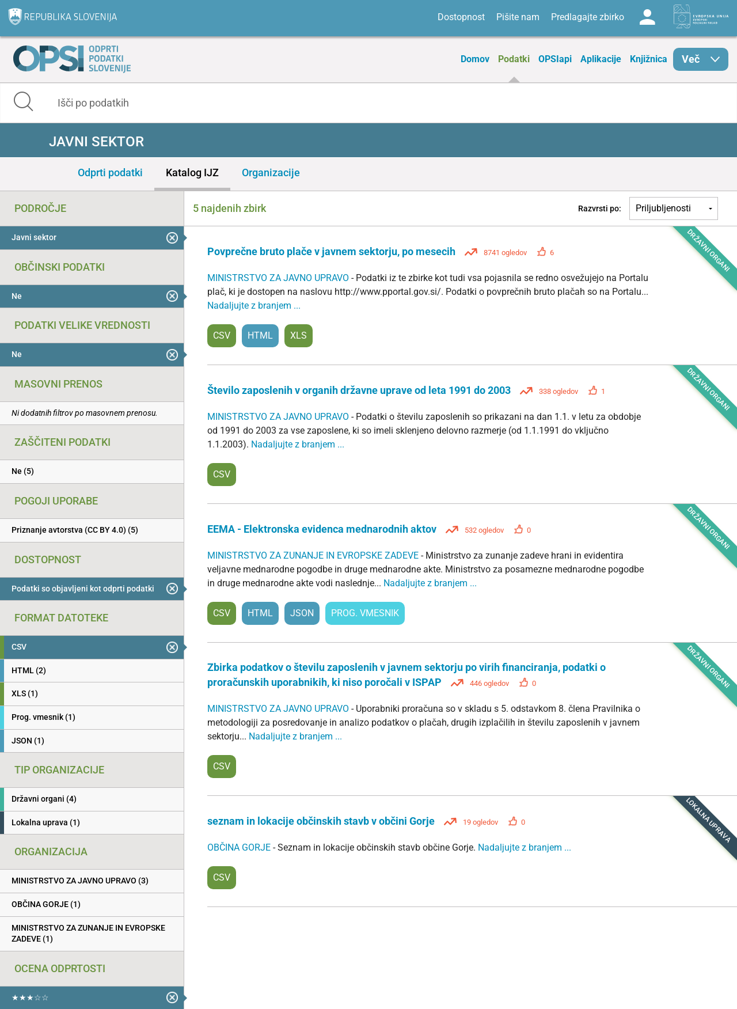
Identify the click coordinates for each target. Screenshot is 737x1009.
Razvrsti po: (599, 208)
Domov (475, 59)
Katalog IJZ (192, 172)
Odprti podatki (110, 172)
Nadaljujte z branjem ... (254, 305)
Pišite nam (518, 17)
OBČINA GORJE (240, 847)
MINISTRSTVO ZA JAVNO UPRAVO (279, 277)
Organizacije (271, 172)
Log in (647, 17)
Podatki (514, 59)
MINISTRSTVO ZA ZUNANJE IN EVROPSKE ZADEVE (314, 555)
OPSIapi (555, 59)
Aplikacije (600, 59)
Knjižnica (648, 59)
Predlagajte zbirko (587, 17)
